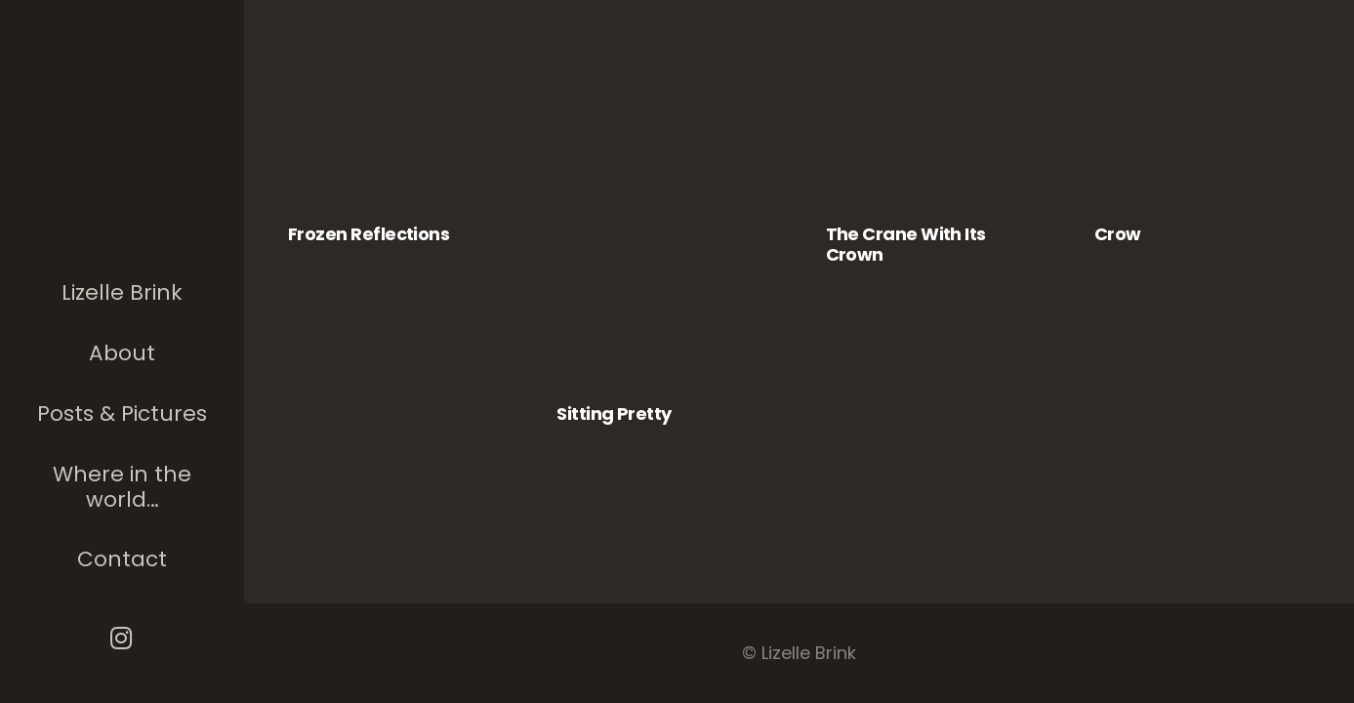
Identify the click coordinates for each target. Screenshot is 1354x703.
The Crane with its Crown (906, 245)
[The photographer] (122, 140)
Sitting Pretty (613, 413)
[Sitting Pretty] (664, 232)
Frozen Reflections (368, 234)
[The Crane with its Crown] (934, 142)
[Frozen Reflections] (396, 142)
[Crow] (1202, 142)
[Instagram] (122, 638)
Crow (1117, 234)
